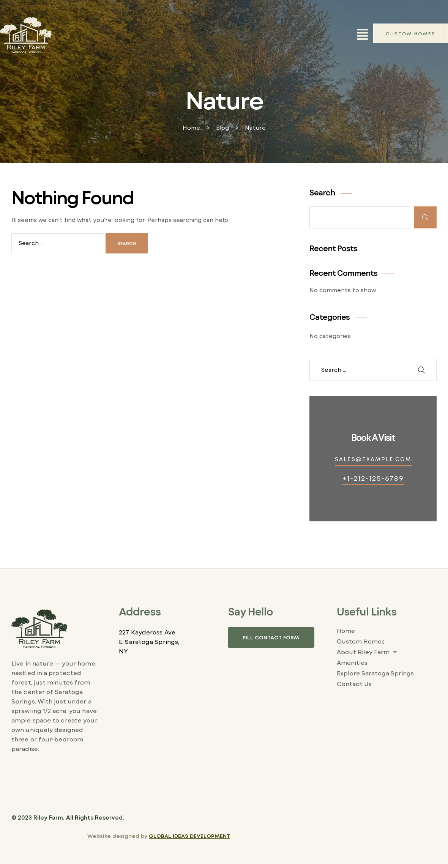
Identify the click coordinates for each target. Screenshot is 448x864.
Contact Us (354, 683)
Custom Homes (361, 641)
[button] (362, 35)
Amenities (352, 662)
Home (346, 630)
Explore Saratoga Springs (375, 673)
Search (322, 192)
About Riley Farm (369, 652)
